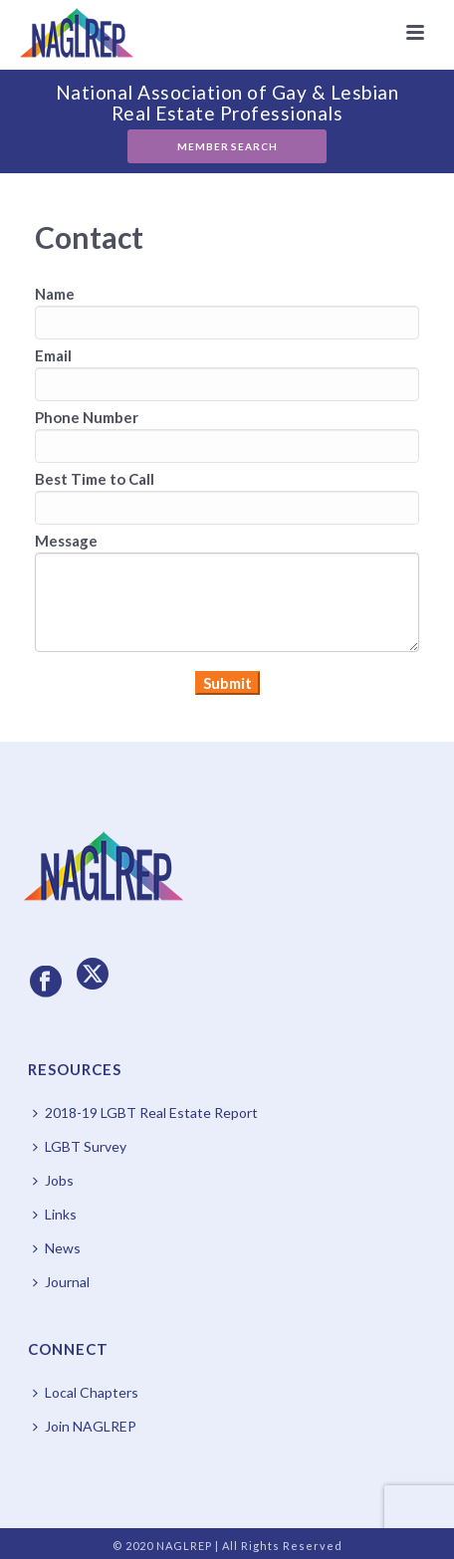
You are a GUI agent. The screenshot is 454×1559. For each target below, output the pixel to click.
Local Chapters (85, 1392)
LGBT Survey (79, 1146)
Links (55, 1214)
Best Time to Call (94, 479)
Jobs (53, 1180)
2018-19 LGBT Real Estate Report (145, 1112)
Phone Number (86, 417)
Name (55, 294)
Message (66, 541)
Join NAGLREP (84, 1426)
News (57, 1247)
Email (53, 355)
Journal (61, 1281)
